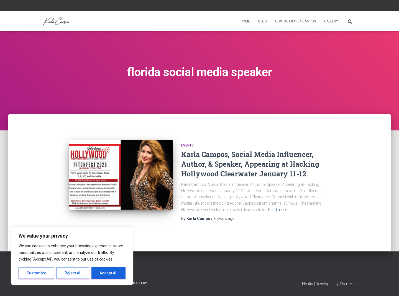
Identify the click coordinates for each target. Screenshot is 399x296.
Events (187, 145)
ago (224, 218)
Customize (36, 273)
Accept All (108, 273)
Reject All (73, 273)
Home (245, 21)
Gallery (331, 21)
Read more (277, 209)
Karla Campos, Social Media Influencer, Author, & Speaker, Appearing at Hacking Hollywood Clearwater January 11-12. (250, 164)
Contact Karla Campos (295, 21)
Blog (262, 21)
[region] (72, 256)
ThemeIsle (348, 284)
